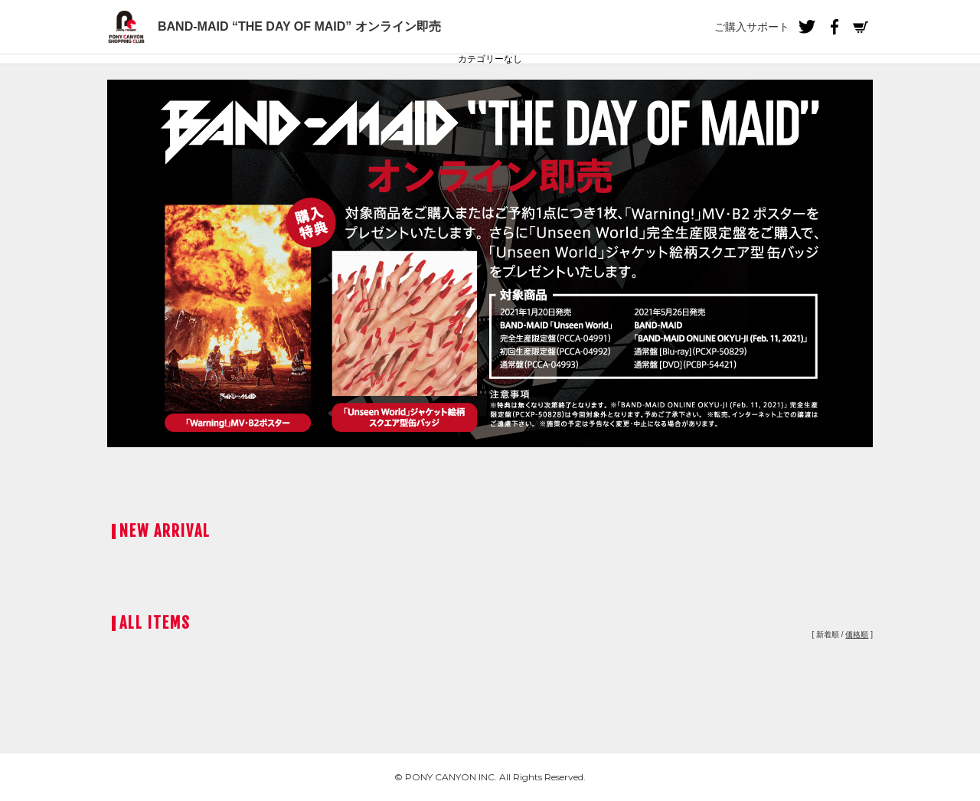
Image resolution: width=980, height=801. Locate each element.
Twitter (807, 26)
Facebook (833, 26)
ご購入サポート (751, 27)
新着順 (827, 634)
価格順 (856, 634)
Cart (860, 26)
